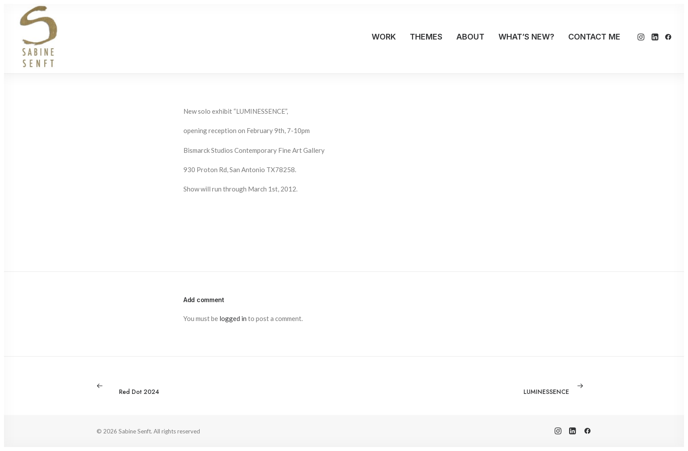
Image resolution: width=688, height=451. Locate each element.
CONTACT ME (594, 36)
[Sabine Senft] (38, 37)
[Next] (492, 386)
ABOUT (470, 36)
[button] (641, 37)
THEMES (426, 36)
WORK (384, 36)
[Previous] (195, 386)
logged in (233, 318)
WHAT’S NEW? (526, 36)
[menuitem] (384, 37)
